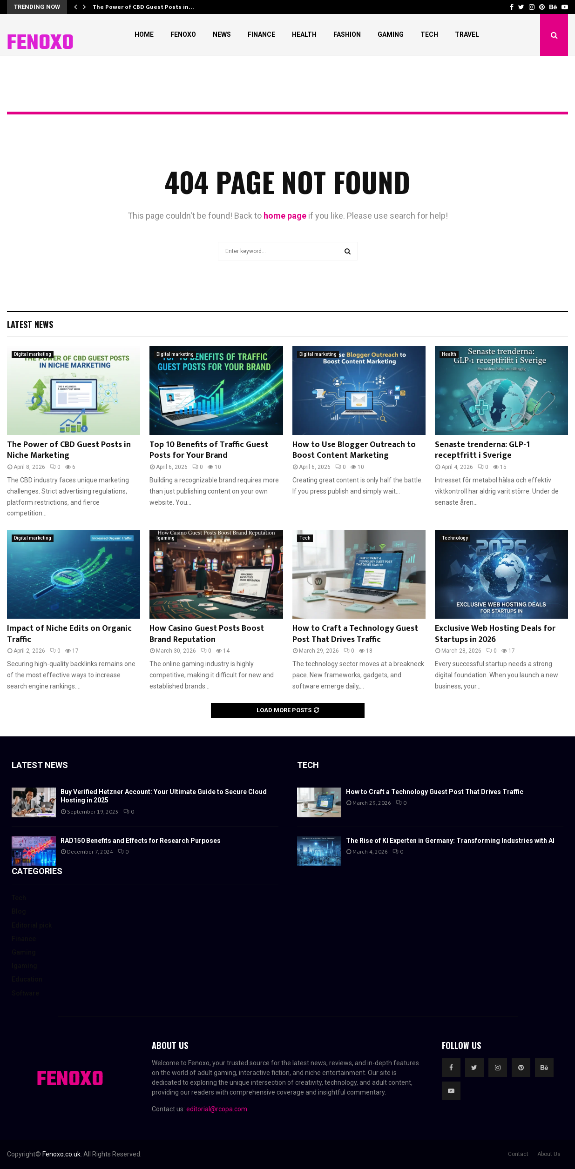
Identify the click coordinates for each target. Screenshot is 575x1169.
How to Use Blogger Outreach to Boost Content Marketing (354, 450)
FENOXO (40, 43)
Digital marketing (32, 354)
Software (25, 993)
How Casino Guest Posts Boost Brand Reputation (206, 633)
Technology (455, 538)
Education (27, 979)
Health (304, 34)
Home (144, 34)
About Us (549, 1154)
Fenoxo (183, 34)
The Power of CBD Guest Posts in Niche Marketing (69, 450)
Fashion (347, 34)
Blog (19, 911)
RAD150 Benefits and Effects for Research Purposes (141, 840)
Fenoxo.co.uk (61, 1154)
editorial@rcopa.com (216, 1109)
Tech (429, 34)
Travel (467, 34)
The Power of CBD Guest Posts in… (143, 7)
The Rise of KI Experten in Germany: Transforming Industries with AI (450, 840)
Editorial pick (32, 925)
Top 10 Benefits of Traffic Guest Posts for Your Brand (208, 450)
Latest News (30, 324)
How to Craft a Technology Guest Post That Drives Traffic (355, 633)
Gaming (391, 34)
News (222, 34)
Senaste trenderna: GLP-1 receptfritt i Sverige (482, 450)
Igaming (165, 538)
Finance (261, 34)
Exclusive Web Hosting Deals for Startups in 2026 (495, 633)
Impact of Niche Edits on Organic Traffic (69, 633)
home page (285, 215)
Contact (518, 1154)
